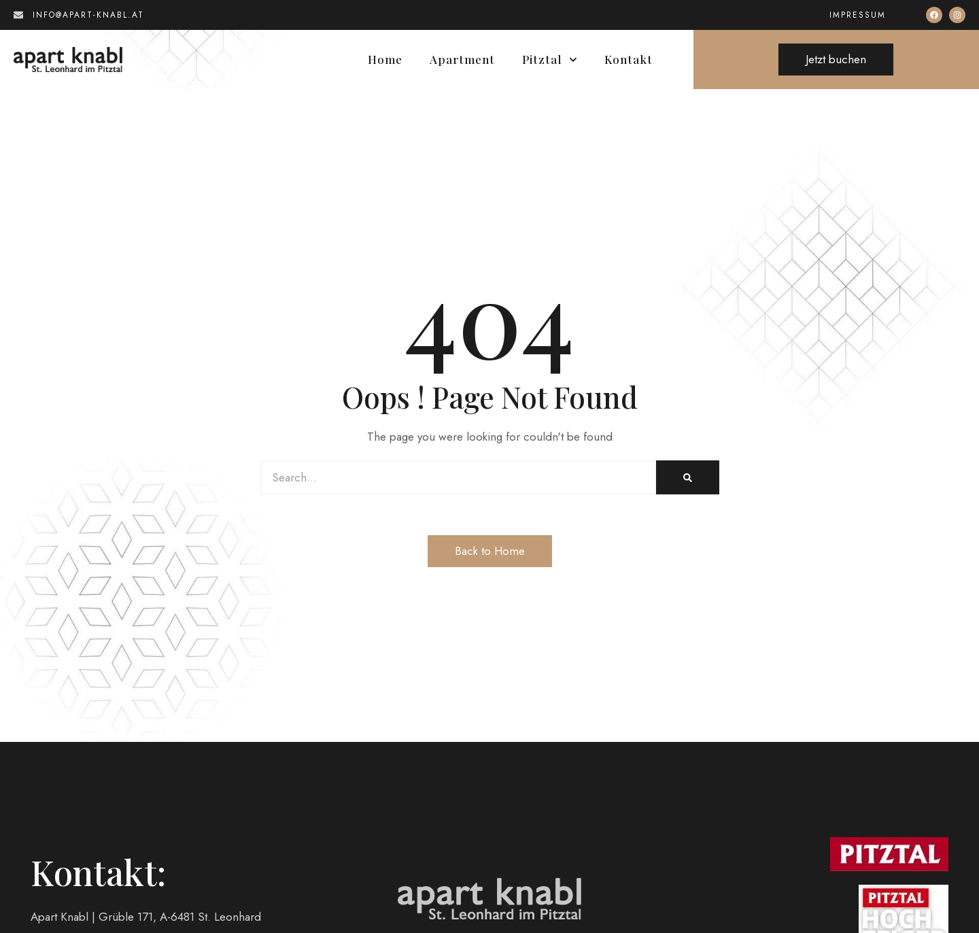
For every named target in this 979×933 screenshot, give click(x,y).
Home (385, 59)
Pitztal (549, 59)
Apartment (462, 59)
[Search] (687, 477)
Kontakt (628, 59)
